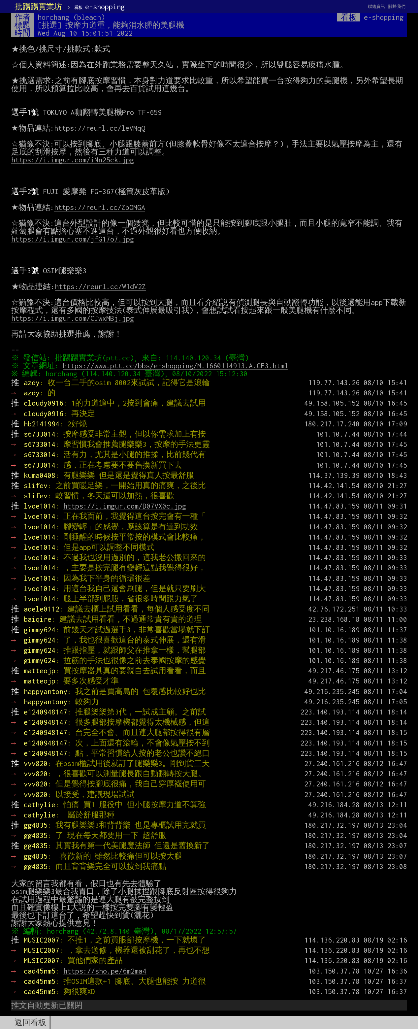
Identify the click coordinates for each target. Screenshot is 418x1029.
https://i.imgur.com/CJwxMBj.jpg (72, 318)
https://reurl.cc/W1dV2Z (100, 286)
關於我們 (396, 6)
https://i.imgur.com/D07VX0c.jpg (124, 506)
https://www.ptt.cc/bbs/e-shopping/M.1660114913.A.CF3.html (177, 365)
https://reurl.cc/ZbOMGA (99, 207)
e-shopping (99, 6)
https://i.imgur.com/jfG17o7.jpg (72, 239)
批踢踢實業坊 (38, 6)
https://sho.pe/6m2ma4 (104, 971)
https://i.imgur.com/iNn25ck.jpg (72, 159)
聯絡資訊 (376, 6)
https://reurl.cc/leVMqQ (99, 128)
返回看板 (30, 1022)
